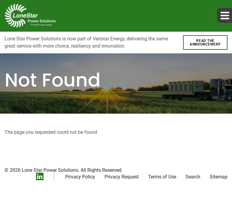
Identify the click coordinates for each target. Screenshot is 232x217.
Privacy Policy (80, 177)
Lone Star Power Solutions (50, 170)
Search (192, 177)
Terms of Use (162, 177)
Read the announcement (205, 42)
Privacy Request (122, 177)
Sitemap (218, 177)
